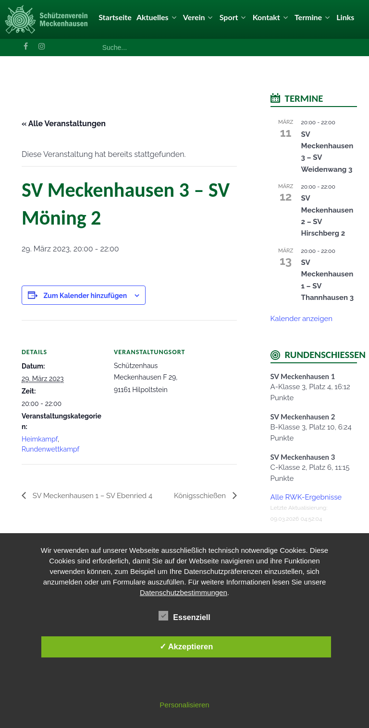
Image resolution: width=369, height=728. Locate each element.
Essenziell (184, 615)
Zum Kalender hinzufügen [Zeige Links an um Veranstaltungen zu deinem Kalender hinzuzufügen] (85, 295)
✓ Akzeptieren (186, 646)
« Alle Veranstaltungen (64, 123)
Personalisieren (184, 705)
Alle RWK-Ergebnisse (306, 497)
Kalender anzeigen (301, 318)
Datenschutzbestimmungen (183, 592)
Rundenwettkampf (50, 449)
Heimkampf (40, 439)
